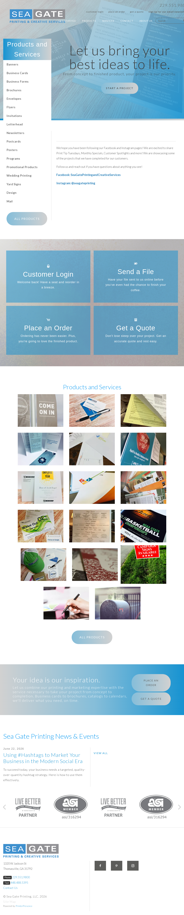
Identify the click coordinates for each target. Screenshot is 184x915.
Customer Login (95, 11)
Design (12, 192)
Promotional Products (22, 166)
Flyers (11, 107)
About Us (145, 20)
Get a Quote (137, 11)
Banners (12, 64)
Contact (126, 20)
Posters (12, 149)
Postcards (14, 141)
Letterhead (15, 124)
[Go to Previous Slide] (5, 807)
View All (101, 752)
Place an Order (116, 11)
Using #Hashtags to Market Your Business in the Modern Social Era (43, 757)
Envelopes (14, 98)
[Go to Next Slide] (179, 807)
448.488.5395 (19, 882)
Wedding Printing (19, 175)
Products (89, 20)
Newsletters (15, 132)
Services (108, 20)
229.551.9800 (21, 877)
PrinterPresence (24, 906)
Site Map (9, 901)
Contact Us (10, 887)
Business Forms (18, 81)
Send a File (136, 271)
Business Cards (17, 72)
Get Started (67, 20)
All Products (27, 218)
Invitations (14, 115)
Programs (13, 158)
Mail (10, 201)
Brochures (14, 90)
